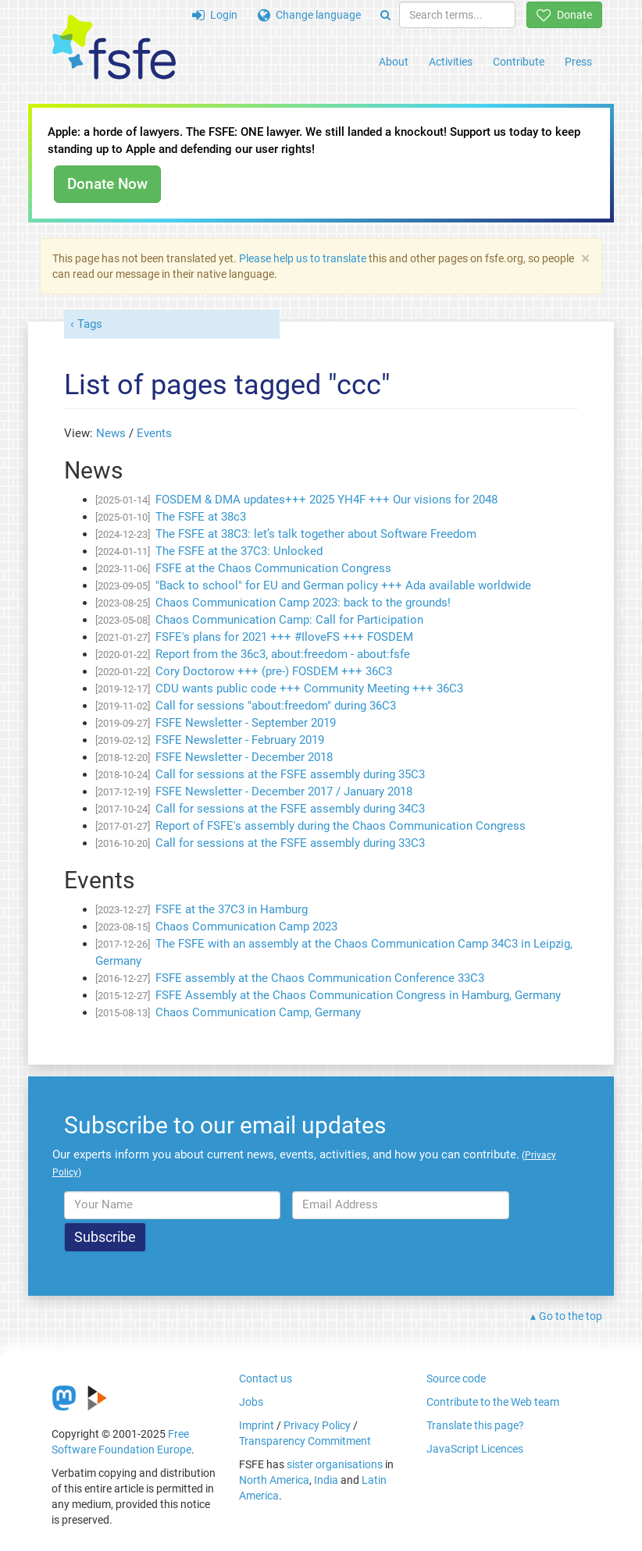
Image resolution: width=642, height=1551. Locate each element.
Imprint (256, 1425)
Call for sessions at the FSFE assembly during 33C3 (290, 843)
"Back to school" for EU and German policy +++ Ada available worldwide (343, 585)
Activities (451, 61)
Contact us (265, 1378)
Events (154, 433)
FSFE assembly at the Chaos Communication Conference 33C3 (319, 978)
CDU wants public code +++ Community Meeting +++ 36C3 (309, 688)
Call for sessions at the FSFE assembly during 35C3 (290, 774)
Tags (89, 324)
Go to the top (570, 1316)
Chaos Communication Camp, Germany (258, 1012)
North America (274, 1480)
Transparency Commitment (305, 1441)
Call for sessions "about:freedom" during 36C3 (275, 706)
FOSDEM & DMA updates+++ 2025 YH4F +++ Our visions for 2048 (326, 500)
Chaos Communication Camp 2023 (246, 927)
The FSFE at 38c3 (200, 517)
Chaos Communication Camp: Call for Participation (289, 620)
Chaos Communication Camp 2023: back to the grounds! (303, 603)
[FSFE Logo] (114, 48)
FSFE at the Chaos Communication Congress (273, 568)
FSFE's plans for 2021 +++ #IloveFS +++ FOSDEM (284, 637)
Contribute (518, 61)
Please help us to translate (302, 258)
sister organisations (335, 1464)
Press (578, 61)
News (111, 433)
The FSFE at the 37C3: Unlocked (239, 551)
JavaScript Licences (474, 1449)
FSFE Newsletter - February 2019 (239, 740)
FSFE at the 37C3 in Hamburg (231, 909)
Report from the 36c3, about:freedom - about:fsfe (282, 654)
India (326, 1480)
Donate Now (107, 184)
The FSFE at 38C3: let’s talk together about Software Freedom (315, 534)
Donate (564, 15)
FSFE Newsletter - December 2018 (244, 757)
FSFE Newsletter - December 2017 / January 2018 (283, 791)
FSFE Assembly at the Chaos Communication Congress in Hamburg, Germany (358, 995)
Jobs (251, 1402)
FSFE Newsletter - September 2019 (245, 723)
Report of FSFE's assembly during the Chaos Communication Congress (340, 826)
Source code (456, 1378)
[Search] (385, 14)
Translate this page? (475, 1425)
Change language (309, 15)
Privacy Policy (317, 1425)
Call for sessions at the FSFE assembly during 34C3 (290, 809)
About (393, 61)
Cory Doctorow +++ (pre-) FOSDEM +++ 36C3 (273, 671)
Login (214, 15)
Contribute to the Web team (492, 1402)
